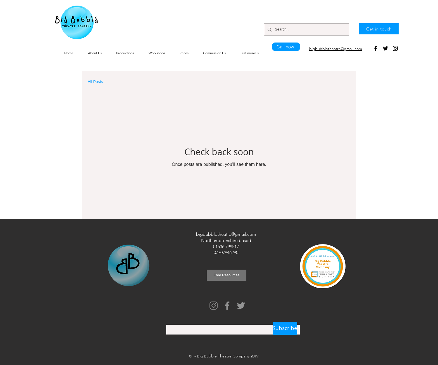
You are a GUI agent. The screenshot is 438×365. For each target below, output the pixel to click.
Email (170, 322)
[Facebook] (375, 48)
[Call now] (286, 47)
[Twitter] (385, 48)
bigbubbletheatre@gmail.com (226, 234)
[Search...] (306, 29)
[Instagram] (395, 48)
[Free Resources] (226, 275)
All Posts (95, 81)
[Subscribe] (285, 328)
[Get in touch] (379, 28)
